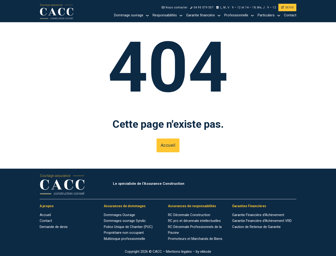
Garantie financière (200, 15)
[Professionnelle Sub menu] (252, 15)
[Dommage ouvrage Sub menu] (147, 15)
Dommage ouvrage (128, 15)
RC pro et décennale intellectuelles (194, 221)
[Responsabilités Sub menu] (181, 15)
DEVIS (287, 7)
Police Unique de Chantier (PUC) (128, 227)
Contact (290, 15)
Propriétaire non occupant (124, 233)
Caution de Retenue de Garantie (256, 227)
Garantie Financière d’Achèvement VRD (262, 221)
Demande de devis (54, 227)
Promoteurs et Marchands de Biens (195, 239)
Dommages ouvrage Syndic (125, 221)
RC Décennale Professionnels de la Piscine (195, 230)
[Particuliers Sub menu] (278, 15)
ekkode (205, 251)
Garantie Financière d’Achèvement (258, 215)
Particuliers (266, 15)
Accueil (168, 145)
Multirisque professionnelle (124, 239)
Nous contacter (175, 7)
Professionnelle (236, 15)
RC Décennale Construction (189, 215)
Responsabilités (165, 15)
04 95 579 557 (202, 7)
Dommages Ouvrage (119, 215)
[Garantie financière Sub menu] (219, 15)
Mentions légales (179, 251)
